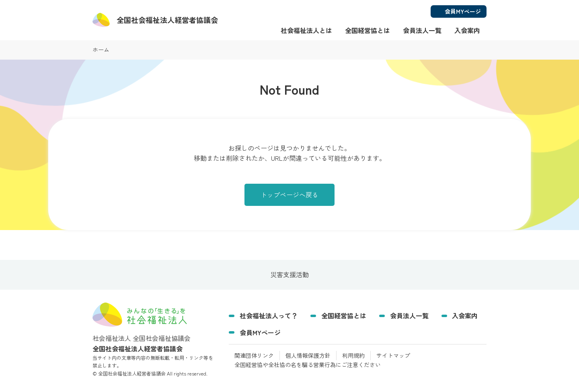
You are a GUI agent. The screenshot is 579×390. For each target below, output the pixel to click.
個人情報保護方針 (308, 355)
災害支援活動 (289, 275)
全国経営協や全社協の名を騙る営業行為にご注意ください (307, 365)
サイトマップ (393, 355)
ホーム (100, 50)
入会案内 (467, 30)
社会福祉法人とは (306, 30)
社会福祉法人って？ (269, 315)
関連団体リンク (254, 355)
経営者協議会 (167, 20)
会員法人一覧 (422, 30)
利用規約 (353, 355)
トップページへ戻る (289, 194)
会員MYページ (260, 332)
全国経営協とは (367, 30)
